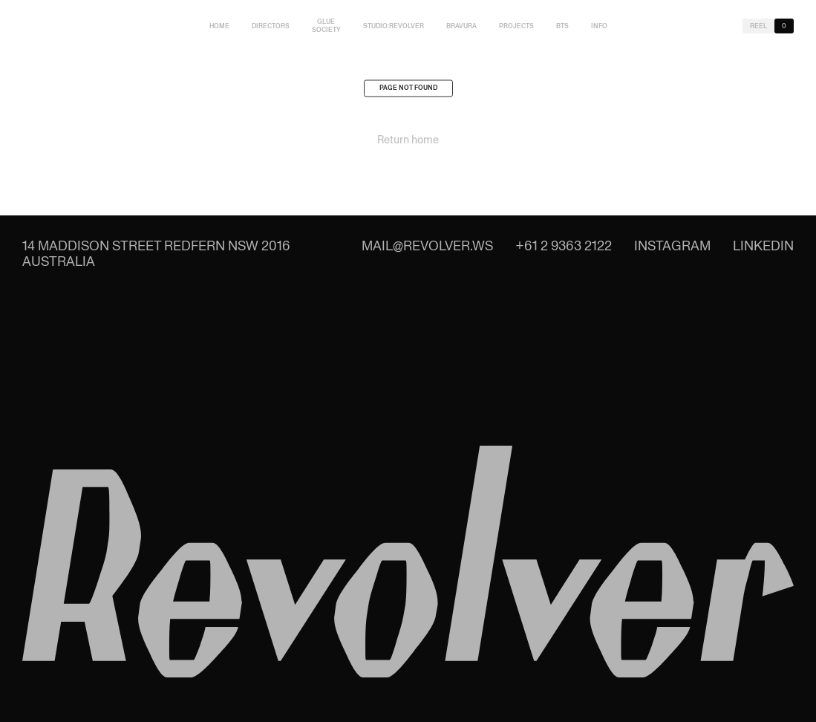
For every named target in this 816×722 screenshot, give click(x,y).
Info (599, 26)
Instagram (672, 245)
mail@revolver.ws (427, 245)
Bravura (461, 26)
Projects (516, 26)
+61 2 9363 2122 (563, 245)
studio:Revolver (393, 26)
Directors (271, 26)
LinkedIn (763, 245)
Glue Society (326, 25)
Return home (408, 142)
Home (219, 26)
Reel (758, 26)
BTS (562, 26)
